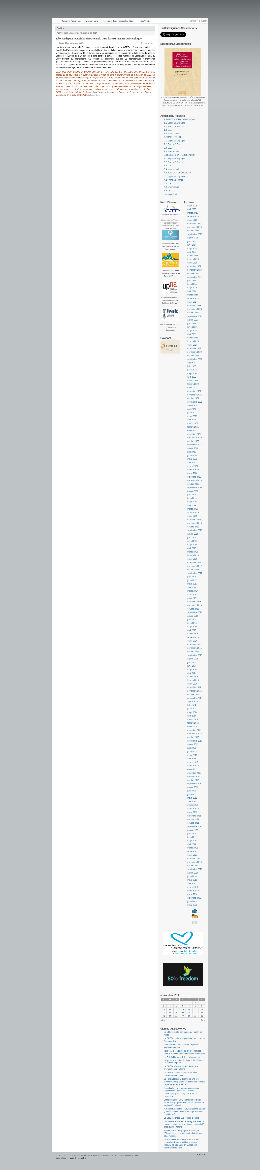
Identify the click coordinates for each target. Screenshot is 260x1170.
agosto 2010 (192, 873)
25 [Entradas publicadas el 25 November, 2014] (170, 1016)
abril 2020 (191, 462)
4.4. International (171, 187)
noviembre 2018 (194, 523)
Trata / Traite (144, 21)
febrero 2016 (193, 637)
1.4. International (171, 133)
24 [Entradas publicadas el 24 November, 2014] (164, 1016)
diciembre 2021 (194, 391)
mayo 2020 (192, 459)
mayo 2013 (192, 755)
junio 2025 (191, 245)
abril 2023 (191, 334)
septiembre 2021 (194, 402)
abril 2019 (191, 505)
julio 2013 (191, 748)
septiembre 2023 (194, 316)
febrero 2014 (193, 723)
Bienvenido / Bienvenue (71, 21)
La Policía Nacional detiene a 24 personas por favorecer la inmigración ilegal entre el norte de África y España (184, 1060)
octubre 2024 (193, 273)
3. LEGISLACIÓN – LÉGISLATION (179, 155)
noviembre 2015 (194, 648)
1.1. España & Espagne (174, 123)
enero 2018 (192, 559)
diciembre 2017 (194, 562)
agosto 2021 (192, 405)
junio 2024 (191, 284)
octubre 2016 (193, 609)
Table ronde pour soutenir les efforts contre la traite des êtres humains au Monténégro (99, 38)
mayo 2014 (192, 712)
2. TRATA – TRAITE (173, 137)
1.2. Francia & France (173, 126)
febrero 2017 (193, 594)
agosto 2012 (192, 787)
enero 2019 (192, 516)
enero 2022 (192, 388)
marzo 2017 (192, 591)
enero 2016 (192, 641)
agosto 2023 (192, 320)
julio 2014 (191, 705)
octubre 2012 (193, 780)
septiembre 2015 (194, 655)
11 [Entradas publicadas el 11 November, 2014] (170, 1009)
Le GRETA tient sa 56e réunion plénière (181, 1118)
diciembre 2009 (194, 898)
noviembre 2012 (194, 776)
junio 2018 (191, 541)
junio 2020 (191, 455)
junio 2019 (191, 498)
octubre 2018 (193, 527)
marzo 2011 (192, 848)
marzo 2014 (192, 719)
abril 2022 (191, 377)
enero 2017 (192, 598)
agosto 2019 (192, 491)
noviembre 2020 (194, 437)
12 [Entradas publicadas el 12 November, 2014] (176, 1009)
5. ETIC (167, 191)
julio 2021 (191, 409)
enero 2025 (192, 263)
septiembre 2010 (194, 869)
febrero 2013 (193, 766)
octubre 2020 (193, 441)
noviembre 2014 (194, 691)
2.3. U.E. (168, 148)
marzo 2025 (192, 256)
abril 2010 (191, 883)
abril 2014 (191, 716)
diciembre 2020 (194, 434)
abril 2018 (191, 548)
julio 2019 (191, 494)
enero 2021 (192, 430)
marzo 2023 (192, 338)
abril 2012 (191, 801)
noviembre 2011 (194, 819)
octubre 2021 (193, 398)
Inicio (56, 21)
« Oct (163, 1020)
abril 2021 (191, 420)
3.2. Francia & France (173, 162)
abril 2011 (191, 844)
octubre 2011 (193, 823)
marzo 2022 (192, 380)
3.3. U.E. (168, 165)
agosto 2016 (192, 616)
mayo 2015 (192, 669)
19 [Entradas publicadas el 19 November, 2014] (176, 1013)
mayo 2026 (192, 206)
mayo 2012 (192, 798)
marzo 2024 (192, 295)
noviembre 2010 (194, 862)
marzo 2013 (192, 762)
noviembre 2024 (194, 270)
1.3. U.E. (168, 130)
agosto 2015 (192, 659)
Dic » (203, 1020)
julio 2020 (191, 452)
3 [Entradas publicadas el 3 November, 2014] (163, 1006)
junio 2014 (191, 709)
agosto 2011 (192, 830)
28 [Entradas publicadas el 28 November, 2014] (189, 1016)
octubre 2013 (193, 737)
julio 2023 (191, 323)
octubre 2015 (193, 651)
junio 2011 (191, 837)
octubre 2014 (193, 694)
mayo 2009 (192, 905)
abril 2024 (191, 291)
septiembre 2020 (194, 445)
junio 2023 (191, 327)
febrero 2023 (193, 341)
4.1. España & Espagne (174, 176)
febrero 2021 (193, 427)
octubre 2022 (193, 355)
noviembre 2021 (194, 395)
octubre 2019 (193, 484)
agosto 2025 (192, 238)
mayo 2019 (192, 502)
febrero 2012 (193, 809)
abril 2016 (191, 630)
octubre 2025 (193, 230)
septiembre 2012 (194, 783)
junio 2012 (191, 794)
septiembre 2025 (194, 234)
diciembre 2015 (194, 644)
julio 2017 (191, 577)
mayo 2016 (192, 626)
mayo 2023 (192, 330)
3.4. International (171, 169)
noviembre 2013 (194, 734)
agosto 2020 (192, 448)
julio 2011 (191, 833)
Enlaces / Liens (92, 21)
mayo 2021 (192, 416)
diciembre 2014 (194, 687)
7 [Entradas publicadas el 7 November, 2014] (189, 1006)
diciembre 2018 (194, 520)
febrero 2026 (193, 216)
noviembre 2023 (194, 309)
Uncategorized (170, 194)
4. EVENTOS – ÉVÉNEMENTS (178, 173)
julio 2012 (191, 791)
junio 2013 (191, 751)
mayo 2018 (192, 545)
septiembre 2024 (194, 277)
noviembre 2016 (194, 605)
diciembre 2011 (194, 816)
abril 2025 (191, 252)
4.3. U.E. (168, 183)
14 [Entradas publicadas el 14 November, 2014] (189, 1009)
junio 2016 (191, 623)
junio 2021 (191, 412)
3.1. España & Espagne (174, 158)
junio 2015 (191, 666)
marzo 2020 (192, 466)
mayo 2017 (192, 584)
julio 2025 (191, 241)
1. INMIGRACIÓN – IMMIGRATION (179, 119)
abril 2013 (191, 758)
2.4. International (171, 151)
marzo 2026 (192, 213)
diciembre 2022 (194, 348)
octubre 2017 (193, 569)
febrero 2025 (193, 259)
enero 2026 (192, 220)
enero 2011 (192, 855)
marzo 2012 (192, 805)
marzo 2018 (192, 552)
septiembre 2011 (194, 826)
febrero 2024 (193, 298)
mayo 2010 (192, 880)
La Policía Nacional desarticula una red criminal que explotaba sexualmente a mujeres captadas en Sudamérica (184, 1082)
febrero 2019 (193, 512)
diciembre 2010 (194, 858)
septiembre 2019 (194, 487)
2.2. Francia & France (173, 144)
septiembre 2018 (194, 530)
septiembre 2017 (194, 573)
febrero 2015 (193, 680)
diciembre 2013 (194, 730)
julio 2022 (191, 366)
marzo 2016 (192, 634)
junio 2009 (191, 901)
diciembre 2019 (194, 477)
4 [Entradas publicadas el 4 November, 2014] (169, 1006)
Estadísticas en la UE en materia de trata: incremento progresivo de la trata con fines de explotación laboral (184, 1102)
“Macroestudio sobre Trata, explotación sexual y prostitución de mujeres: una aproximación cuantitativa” (184, 1111)
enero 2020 (192, 473)
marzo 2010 (192, 887)
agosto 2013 (192, 744)
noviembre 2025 (194, 227)
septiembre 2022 (194, 359)
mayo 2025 (192, 248)
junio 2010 (191, 876)
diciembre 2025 (194, 223)
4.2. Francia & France (173, 180)
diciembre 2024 (194, 266)
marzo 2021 (192, 423)
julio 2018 (191, 537)
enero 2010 (192, 894)
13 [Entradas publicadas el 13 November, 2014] (183, 1009)
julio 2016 (191, 619)
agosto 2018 (192, 534)
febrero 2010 (193, 891)
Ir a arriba (201, 1154)
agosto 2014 (192, 701)
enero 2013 (192, 769)
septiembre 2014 (194, 698)
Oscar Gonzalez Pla (78, 1158)
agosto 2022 (192, 362)
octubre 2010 (193, 866)
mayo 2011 (192, 841)
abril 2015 (191, 673)
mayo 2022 (192, 373)
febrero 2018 (193, 555)
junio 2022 (191, 370)
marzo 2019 (192, 509)
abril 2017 (191, 587)
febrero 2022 (193, 384)
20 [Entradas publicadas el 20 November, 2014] (183, 1013)
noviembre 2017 (194, 566)
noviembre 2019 (194, 480)
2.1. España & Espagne (174, 141)
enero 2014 (192, 726)
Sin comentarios (147, 43)
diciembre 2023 (194, 305)
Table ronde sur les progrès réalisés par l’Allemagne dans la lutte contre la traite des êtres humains (183, 1133)
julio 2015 (191, 662)
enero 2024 (192, 302)
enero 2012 (192, 812)
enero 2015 (192, 684)
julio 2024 (191, 280)
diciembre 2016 (194, 602)
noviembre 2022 (194, 352)
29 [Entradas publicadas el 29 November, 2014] (195, 1016)
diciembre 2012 (194, 773)
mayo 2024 (192, 288)
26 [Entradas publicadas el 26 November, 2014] (176, 1016)
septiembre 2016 (194, 612)
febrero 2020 (193, 470)
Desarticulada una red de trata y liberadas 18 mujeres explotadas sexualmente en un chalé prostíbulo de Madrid (184, 1124)
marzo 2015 (192, 677)
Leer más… (95, 95)
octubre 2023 (193, 313)
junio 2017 (191, 580)
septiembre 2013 (194, 741)
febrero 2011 (193, 851)
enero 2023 (192, 345)
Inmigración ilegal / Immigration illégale (118, 21)
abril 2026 (191, 209)
